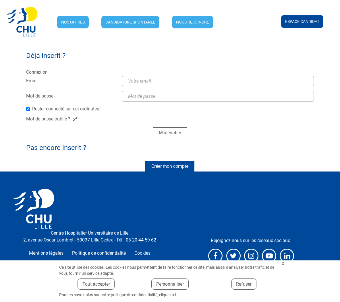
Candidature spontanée (130, 22)
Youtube (269, 256)
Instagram (251, 256)
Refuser (244, 284)
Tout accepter (96, 284)
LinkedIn (287, 256)
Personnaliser (170, 284)
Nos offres (73, 22)
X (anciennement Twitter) (233, 256)
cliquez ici (167, 295)
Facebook (215, 256)
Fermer (283, 263)
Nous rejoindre (192, 22)
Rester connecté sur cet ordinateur (66, 109)
